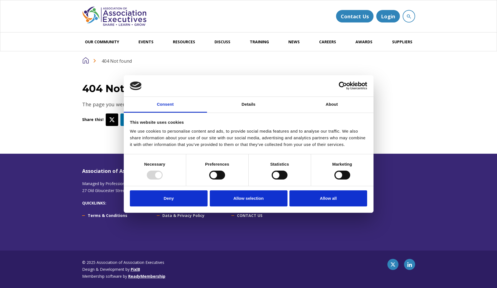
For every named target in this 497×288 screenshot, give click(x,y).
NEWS (294, 41)
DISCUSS (222, 41)
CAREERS (327, 41)
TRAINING (259, 41)
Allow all (328, 198)
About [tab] (332, 104)
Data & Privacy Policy (183, 215)
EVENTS (145, 41)
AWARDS (363, 41)
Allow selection (248, 198)
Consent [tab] (165, 104)
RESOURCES (184, 41)
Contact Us (355, 16)
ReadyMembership (146, 276)
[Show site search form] (409, 16)
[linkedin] (409, 264)
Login (388, 16)
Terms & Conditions (107, 215)
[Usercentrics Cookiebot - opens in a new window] (343, 86)
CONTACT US (250, 215)
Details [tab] (249, 104)
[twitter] (392, 264)
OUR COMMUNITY (102, 41)
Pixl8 (135, 269)
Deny (169, 198)
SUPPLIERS (402, 41)
